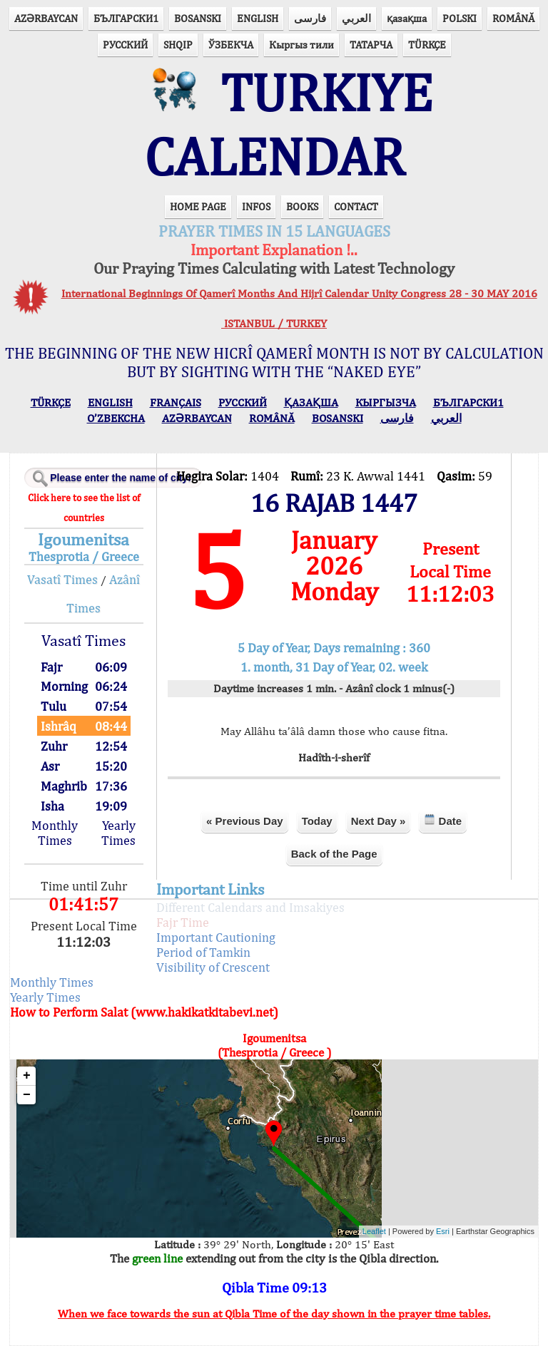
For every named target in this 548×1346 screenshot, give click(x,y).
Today (317, 821)
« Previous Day (244, 821)
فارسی (310, 18)
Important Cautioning (215, 937)
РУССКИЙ (125, 44)
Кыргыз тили (301, 44)
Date (443, 820)
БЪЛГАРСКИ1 (125, 18)
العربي (356, 18)
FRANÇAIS (175, 402)
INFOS (256, 206)
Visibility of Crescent (213, 967)
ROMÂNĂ (513, 18)
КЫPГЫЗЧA (385, 402)
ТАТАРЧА (371, 44)
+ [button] (27, 1075)
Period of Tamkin (203, 952)
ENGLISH (257, 18)
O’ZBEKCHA (116, 418)
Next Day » (378, 821)
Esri (443, 1231)
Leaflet (374, 1231)
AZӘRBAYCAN (46, 18)
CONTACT (356, 206)
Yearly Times (118, 833)
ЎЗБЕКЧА (230, 44)
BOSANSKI (197, 18)
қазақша (407, 18)
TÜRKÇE (427, 44)
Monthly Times (54, 833)
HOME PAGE (198, 206)
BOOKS (302, 206)
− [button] (27, 1095)
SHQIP (178, 44)
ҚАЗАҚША (311, 402)
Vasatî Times (62, 579)
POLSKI (459, 18)
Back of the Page (334, 854)
